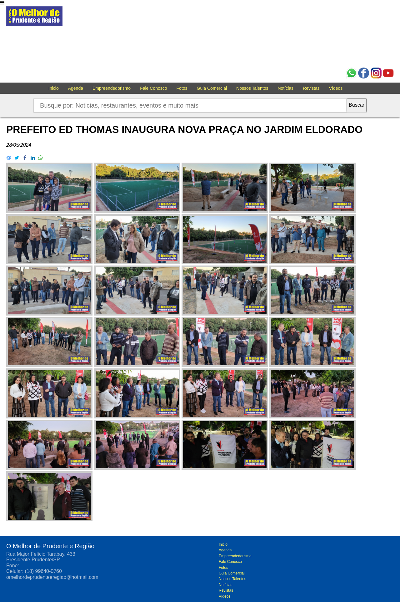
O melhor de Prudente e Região (34, 17)
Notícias (286, 88)
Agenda (75, 88)
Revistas (311, 88)
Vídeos (336, 88)
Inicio (53, 88)
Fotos (182, 88)
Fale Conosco (153, 88)
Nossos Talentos (252, 88)
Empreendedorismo (111, 88)
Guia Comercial (212, 88)
